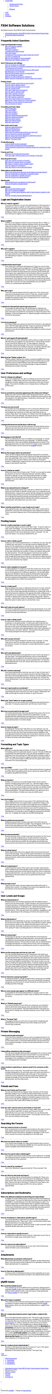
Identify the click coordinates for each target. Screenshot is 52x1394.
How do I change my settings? (15, 65)
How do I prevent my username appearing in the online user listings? (28, 66)
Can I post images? (11, 114)
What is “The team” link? (13, 139)
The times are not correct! (14, 68)
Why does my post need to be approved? (18, 102)
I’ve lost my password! (12, 56)
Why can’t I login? (10, 53)
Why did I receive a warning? (14, 97)
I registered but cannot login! (14, 51)
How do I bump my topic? (13, 104)
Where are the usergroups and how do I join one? (21, 132)
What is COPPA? (10, 48)
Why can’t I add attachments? (15, 95)
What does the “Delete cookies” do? (17, 60)
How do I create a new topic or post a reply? (19, 83)
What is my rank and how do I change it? (18, 77)
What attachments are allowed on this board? (20, 182)
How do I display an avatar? (14, 75)
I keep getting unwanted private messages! (19, 145)
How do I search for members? (15, 165)
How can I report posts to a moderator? (18, 98)
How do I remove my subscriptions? (17, 177)
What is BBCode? (11, 108)
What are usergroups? (12, 130)
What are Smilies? (11, 112)
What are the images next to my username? (20, 73)
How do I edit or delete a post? (15, 85)
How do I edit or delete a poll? (15, 92)
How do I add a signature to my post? (17, 87)
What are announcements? (14, 117)
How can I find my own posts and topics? (18, 167)
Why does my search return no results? (18, 162)
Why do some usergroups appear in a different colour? (23, 135)
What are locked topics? (13, 120)
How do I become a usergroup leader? (17, 134)
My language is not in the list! (14, 71)
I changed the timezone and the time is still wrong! (22, 70)
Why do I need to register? (13, 46)
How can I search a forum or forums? (17, 160)
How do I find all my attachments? (16, 184)
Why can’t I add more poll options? (16, 90)
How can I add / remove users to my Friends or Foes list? (24, 155)
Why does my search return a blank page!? (19, 164)
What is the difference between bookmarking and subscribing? (26, 172)
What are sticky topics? (13, 119)
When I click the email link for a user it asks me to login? (23, 78)
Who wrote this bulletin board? (15, 189)
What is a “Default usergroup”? (15, 137)
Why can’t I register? (11, 50)
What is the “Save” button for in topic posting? (20, 100)
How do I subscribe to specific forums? (18, 175)
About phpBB (12, 1293)
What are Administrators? (13, 127)
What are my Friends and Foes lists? (17, 154)
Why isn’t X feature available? (15, 190)
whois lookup (9, 1323)
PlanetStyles (27, 1390)
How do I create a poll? (12, 88)
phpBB (33, 445)
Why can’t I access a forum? (14, 93)
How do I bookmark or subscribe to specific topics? (22, 174)
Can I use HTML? (10, 110)
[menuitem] (16, 4)
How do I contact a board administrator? (18, 195)
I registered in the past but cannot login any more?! (22, 55)
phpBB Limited (17, 1289)
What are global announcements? (16, 115)
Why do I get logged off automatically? (18, 58)
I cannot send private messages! (16, 144)
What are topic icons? (12, 122)
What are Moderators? (12, 129)
